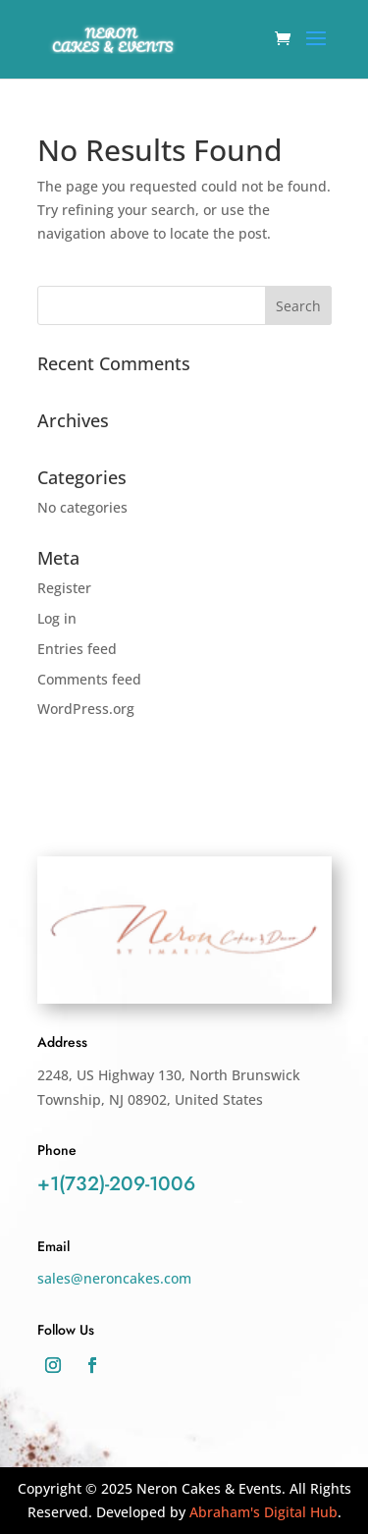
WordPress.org (85, 708)
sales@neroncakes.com (114, 1278)
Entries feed (77, 648)
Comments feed (89, 679)
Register (64, 587)
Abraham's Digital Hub (263, 1512)
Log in (57, 618)
